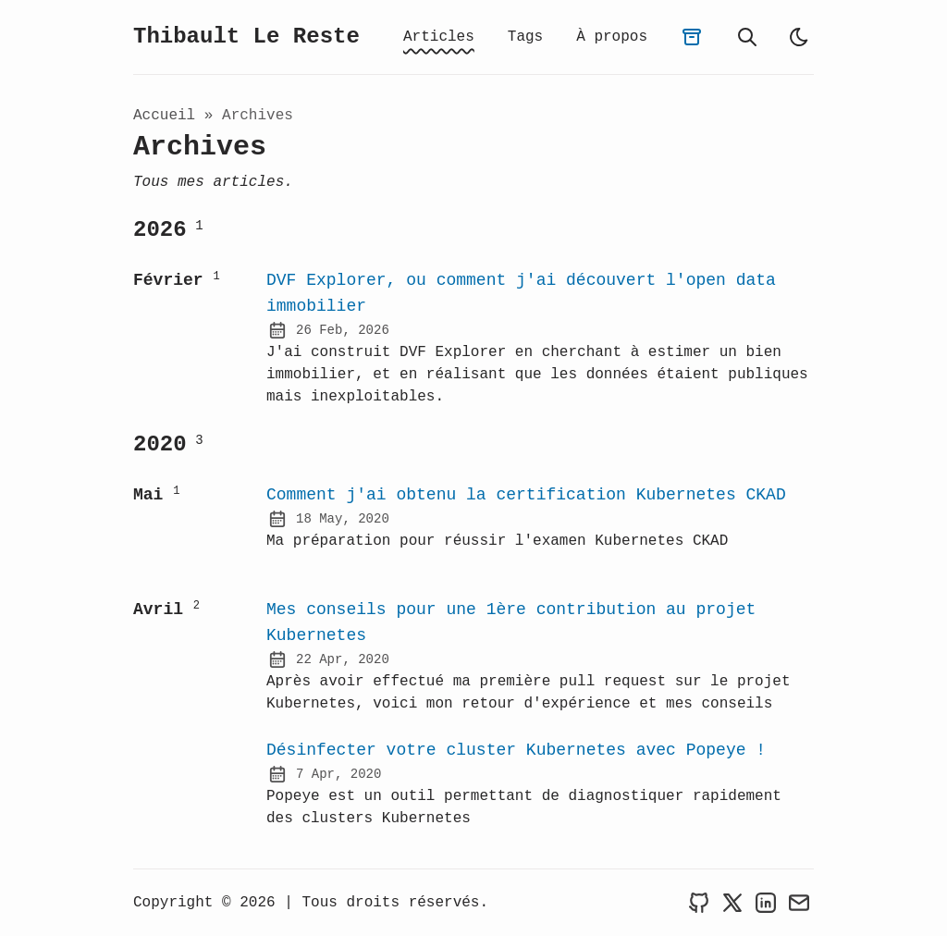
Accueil (164, 117)
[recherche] (747, 38)
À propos (611, 37)
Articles (438, 37)
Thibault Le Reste (246, 38)
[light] (799, 38)
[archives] (691, 38)
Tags (525, 37)
